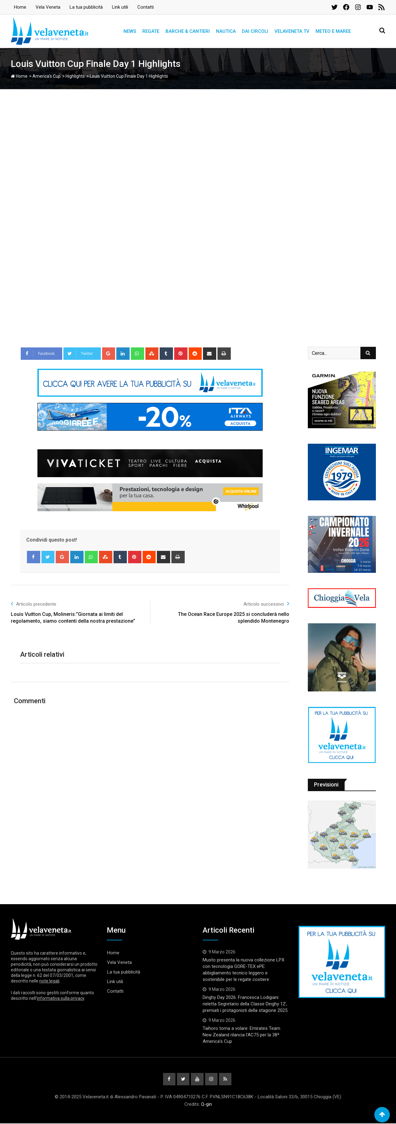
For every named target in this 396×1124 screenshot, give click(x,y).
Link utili (120, 7)
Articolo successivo (266, 603)
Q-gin (206, 1105)
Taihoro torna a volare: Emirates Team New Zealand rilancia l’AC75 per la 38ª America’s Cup (241, 1035)
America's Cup (46, 76)
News (129, 31)
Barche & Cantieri (188, 31)
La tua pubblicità (86, 7)
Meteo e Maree (333, 31)
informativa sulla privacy (60, 998)
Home (20, 7)
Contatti (145, 7)
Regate (150, 31)
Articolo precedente (33, 603)
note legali (49, 980)
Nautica (226, 31)
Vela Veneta (48, 7)
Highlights (75, 76)
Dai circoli (255, 31)
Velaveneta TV (291, 31)
